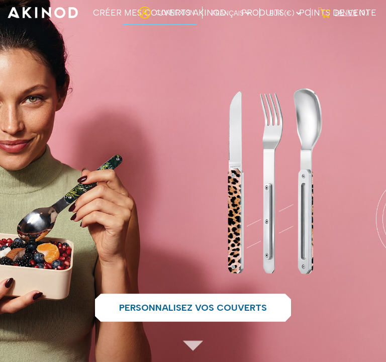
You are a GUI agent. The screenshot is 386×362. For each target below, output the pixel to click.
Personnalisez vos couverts (193, 307)
